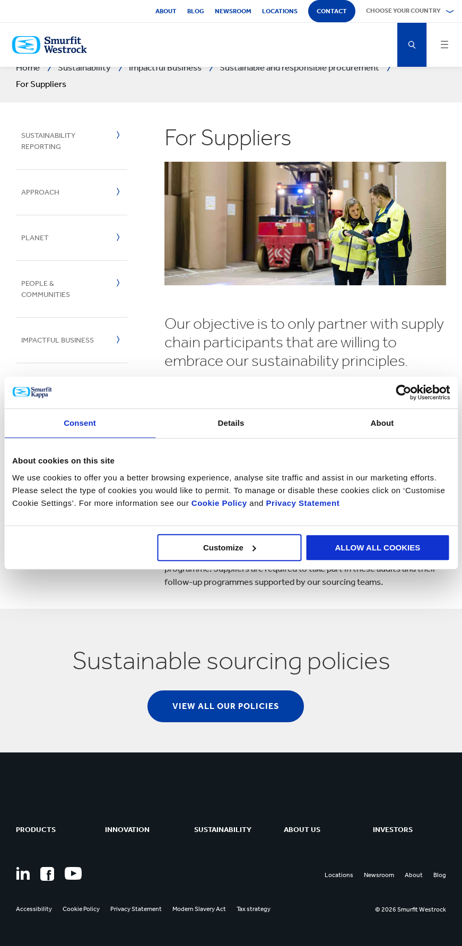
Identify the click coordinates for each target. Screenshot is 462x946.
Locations (280, 11)
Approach (40, 192)
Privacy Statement (301, 502)
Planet (35, 237)
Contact (332, 11)
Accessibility (34, 909)
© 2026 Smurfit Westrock (410, 909)
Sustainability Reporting (48, 141)
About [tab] (382, 422)
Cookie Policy (219, 502)
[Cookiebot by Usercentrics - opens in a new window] (403, 392)
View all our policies (225, 706)
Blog (195, 11)
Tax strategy (254, 909)
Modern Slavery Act (199, 909)
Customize (229, 547)
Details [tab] (231, 422)
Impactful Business (57, 340)
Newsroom (233, 11)
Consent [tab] (80, 422)
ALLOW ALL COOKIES (377, 547)
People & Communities (45, 289)
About (166, 11)
